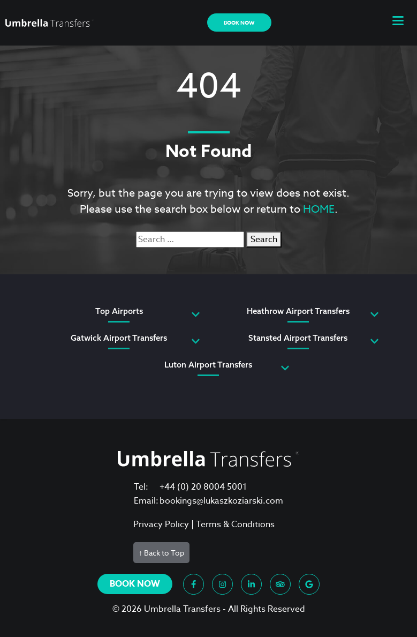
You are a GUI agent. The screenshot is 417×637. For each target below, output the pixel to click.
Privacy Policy (161, 524)
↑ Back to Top (161, 553)
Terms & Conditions (235, 524)
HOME (319, 209)
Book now (239, 22)
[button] (398, 22)
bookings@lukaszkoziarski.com (221, 500)
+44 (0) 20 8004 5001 (203, 487)
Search (264, 239)
